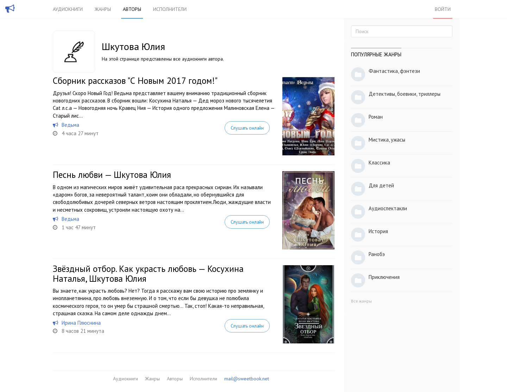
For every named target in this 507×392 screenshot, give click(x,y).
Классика (379, 162)
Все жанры (361, 301)
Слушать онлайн (247, 128)
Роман (376, 116)
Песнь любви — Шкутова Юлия (112, 174)
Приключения (384, 277)
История (378, 231)
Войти (443, 9)
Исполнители (170, 9)
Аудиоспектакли (388, 208)
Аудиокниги (68, 9)
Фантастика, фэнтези (394, 71)
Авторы (132, 9)
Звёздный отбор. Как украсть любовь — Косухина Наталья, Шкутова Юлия (148, 273)
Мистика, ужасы (387, 139)
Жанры (103, 9)
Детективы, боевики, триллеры (404, 94)
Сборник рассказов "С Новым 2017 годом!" (135, 80)
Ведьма (70, 125)
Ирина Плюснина (81, 322)
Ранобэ (377, 254)
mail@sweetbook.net (246, 378)
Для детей (381, 185)
